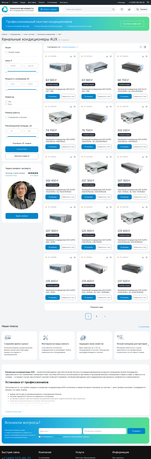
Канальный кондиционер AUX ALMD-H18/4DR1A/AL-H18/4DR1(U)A (97, 191)
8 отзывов (34, 176)
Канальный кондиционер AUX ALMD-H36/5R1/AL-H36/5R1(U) (97, 241)
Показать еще (96, 307)
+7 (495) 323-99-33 (136, 2)
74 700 (51, 130)
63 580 (51, 80)
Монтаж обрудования (85, 458)
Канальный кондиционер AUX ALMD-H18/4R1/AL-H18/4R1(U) (61, 140)
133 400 (124, 230)
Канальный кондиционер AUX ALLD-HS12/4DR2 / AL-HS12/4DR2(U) (132, 90)
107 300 (88, 180)
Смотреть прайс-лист (132, 24)
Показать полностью (13, 412)
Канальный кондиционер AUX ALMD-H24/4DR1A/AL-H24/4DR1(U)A (133, 241)
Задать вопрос (22, 216)
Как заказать (118, 458)
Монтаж (5, 2)
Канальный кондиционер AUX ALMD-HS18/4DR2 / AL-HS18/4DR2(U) (97, 140)
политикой (58, 437)
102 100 (124, 130)
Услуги (15, 2)
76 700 (87, 130)
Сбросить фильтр (21, 156)
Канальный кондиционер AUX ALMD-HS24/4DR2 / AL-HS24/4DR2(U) (61, 191)
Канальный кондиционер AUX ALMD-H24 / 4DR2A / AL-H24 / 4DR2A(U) (97, 291)
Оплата (42, 2)
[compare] (129, 9)
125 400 (88, 230)
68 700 (123, 80)
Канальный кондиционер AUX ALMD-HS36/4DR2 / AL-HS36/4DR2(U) (133, 291)
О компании (144, 327)
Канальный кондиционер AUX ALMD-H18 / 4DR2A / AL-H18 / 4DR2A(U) (133, 191)
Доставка (32, 2)
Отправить (136, 431)
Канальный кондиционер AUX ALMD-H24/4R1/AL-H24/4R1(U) (133, 140)
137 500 (124, 281)
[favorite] (123, 9)
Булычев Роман (11, 176)
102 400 (52, 180)
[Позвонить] (146, 2)
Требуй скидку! (52, 84)
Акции (22, 2)
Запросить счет (68, 96)
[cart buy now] (141, 9)
